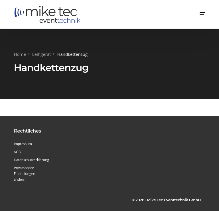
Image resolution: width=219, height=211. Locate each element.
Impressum (23, 143)
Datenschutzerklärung (30, 159)
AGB (17, 151)
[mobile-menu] (196, 14)
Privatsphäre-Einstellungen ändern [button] (24, 173)
